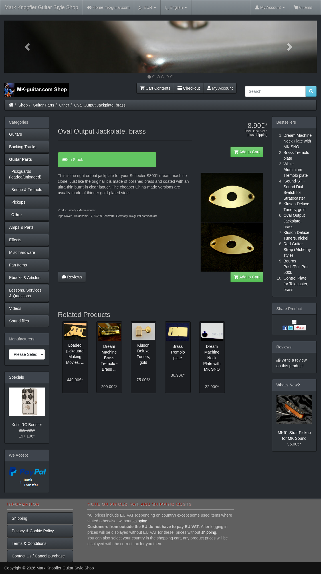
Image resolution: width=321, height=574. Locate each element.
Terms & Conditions (29, 543)
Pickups (17, 202)
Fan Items (18, 265)
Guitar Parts (43, 105)
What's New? (288, 385)
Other (64, 105)
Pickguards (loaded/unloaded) (25, 174)
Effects (15, 240)
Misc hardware (22, 252)
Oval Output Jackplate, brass (100, 105)
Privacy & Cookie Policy (33, 531)
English (176, 7)
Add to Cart (247, 152)
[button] (27, 47)
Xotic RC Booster (26, 424)
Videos (15, 308)
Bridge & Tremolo (25, 189)
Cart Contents (155, 88)
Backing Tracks (22, 146)
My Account (220, 88)
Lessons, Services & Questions (25, 293)
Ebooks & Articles (24, 277)
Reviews (72, 277)
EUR (147, 7)
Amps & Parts (21, 227)
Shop (23, 105)
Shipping (19, 518)
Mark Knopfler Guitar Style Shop (41, 7)
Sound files (19, 321)
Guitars (15, 134)
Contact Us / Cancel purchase (38, 556)
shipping (261, 135)
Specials (16, 377)
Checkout (188, 88)
